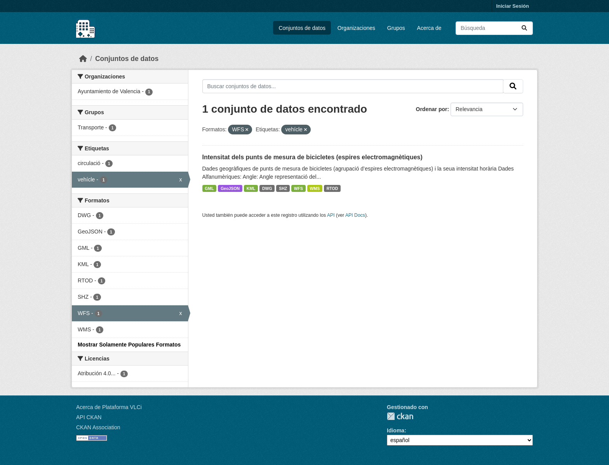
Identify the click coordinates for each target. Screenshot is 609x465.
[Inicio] (83, 59)
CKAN (400, 416)
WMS (315, 188)
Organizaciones (356, 28)
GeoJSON (230, 188)
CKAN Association (98, 427)
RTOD (332, 188)
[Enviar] (524, 28)
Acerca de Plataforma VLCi (109, 407)
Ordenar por (431, 109)
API (331, 215)
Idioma (395, 430)
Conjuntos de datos (301, 28)
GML (209, 188)
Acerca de (429, 28)
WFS (298, 188)
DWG (267, 188)
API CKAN (88, 417)
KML (251, 188)
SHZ (283, 188)
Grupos (396, 28)
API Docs (355, 215)
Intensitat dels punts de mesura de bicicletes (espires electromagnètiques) (312, 157)
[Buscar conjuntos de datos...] (494, 28)
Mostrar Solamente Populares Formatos (129, 344)
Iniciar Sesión (512, 6)
